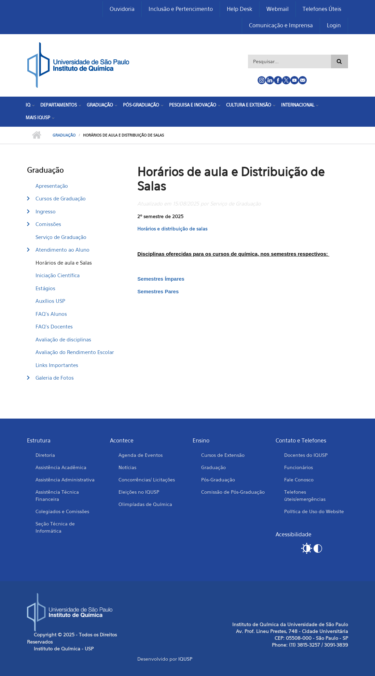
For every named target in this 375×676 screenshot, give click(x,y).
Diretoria (45, 455)
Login (334, 25)
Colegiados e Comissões (62, 511)
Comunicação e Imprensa (281, 25)
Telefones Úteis (322, 8)
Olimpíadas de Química (145, 504)
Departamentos (58, 105)
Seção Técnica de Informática (55, 527)
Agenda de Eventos (141, 455)
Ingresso (46, 211)
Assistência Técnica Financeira (57, 495)
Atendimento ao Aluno (62, 250)
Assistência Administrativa (65, 479)
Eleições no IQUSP (139, 492)
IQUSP (185, 659)
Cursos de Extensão (223, 455)
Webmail (277, 8)
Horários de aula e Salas (64, 262)
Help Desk (239, 8)
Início (36, 135)
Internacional (297, 105)
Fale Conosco (299, 479)
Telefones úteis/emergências (304, 495)
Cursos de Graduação (61, 198)
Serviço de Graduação (61, 237)
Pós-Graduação (141, 105)
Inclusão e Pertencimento (181, 8)
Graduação (100, 105)
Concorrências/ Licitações (147, 479)
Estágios (45, 288)
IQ (28, 105)
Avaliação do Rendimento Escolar (75, 352)
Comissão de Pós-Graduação (233, 492)
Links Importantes (57, 365)
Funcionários (298, 467)
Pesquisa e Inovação (192, 105)
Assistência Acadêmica (61, 467)
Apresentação (52, 186)
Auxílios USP (50, 301)
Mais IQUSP (38, 117)
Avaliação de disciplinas (63, 339)
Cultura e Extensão (248, 105)
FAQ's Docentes (54, 326)
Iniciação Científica (58, 275)
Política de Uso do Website (314, 511)
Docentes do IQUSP (306, 455)
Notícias (127, 467)
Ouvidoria (122, 8)
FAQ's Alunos (51, 314)
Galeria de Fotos (55, 378)
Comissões (48, 224)
